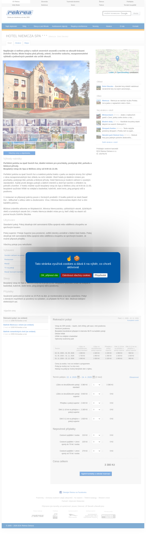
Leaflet (111, 72)
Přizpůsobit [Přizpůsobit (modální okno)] (100, 275)
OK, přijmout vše (49, 275)
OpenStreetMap (123, 72)
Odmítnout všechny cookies (76, 275)
